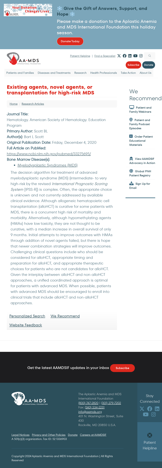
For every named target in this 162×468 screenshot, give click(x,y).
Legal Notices (21, 435)
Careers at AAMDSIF (93, 435)
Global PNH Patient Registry (140, 173)
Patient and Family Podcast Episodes (139, 124)
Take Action (128, 73)
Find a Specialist (104, 56)
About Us (145, 73)
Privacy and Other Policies (49, 435)
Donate (73, 435)
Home (14, 104)
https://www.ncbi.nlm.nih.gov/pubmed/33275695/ (49, 153)
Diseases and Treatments (54, 73)
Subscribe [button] (133, 65)
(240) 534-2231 (95, 407)
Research (80, 73)
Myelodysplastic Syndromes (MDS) (48, 165)
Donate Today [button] (70, 41)
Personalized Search (27, 316)
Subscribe (122, 368)
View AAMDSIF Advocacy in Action (142, 161)
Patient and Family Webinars (140, 109)
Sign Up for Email (139, 185)
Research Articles (33, 104)
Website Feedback (25, 325)
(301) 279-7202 (111, 403)
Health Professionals (103, 73)
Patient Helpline (80, 56)
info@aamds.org (90, 412)
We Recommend (65, 316)
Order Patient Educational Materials (141, 140)
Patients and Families (20, 73)
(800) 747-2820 (88, 403)
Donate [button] (148, 65)
